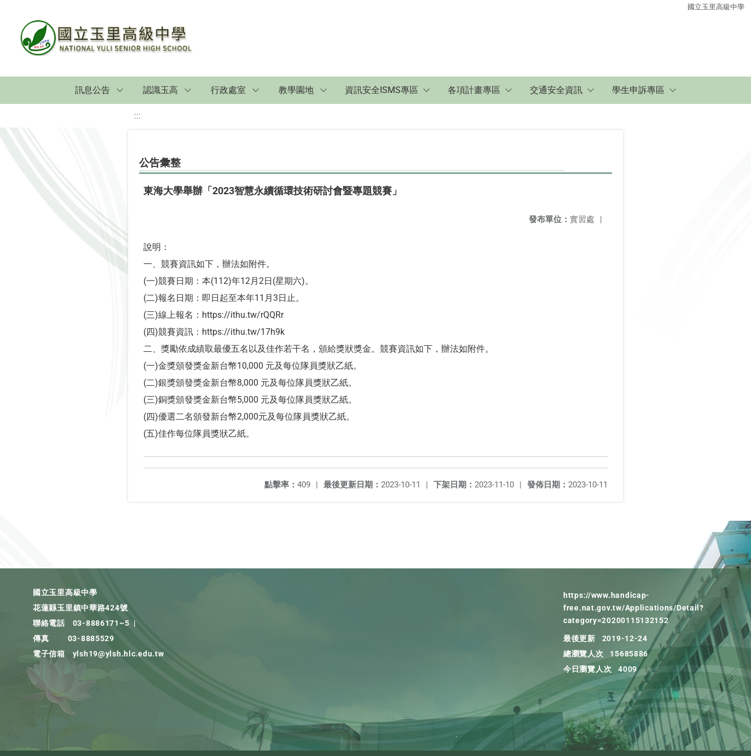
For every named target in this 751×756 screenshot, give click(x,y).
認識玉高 (160, 90)
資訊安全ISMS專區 (381, 90)
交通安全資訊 (556, 90)
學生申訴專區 (638, 90)
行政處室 (228, 90)
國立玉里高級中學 (716, 7)
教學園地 (296, 90)
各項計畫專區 (474, 90)
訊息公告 (92, 90)
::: (137, 116)
